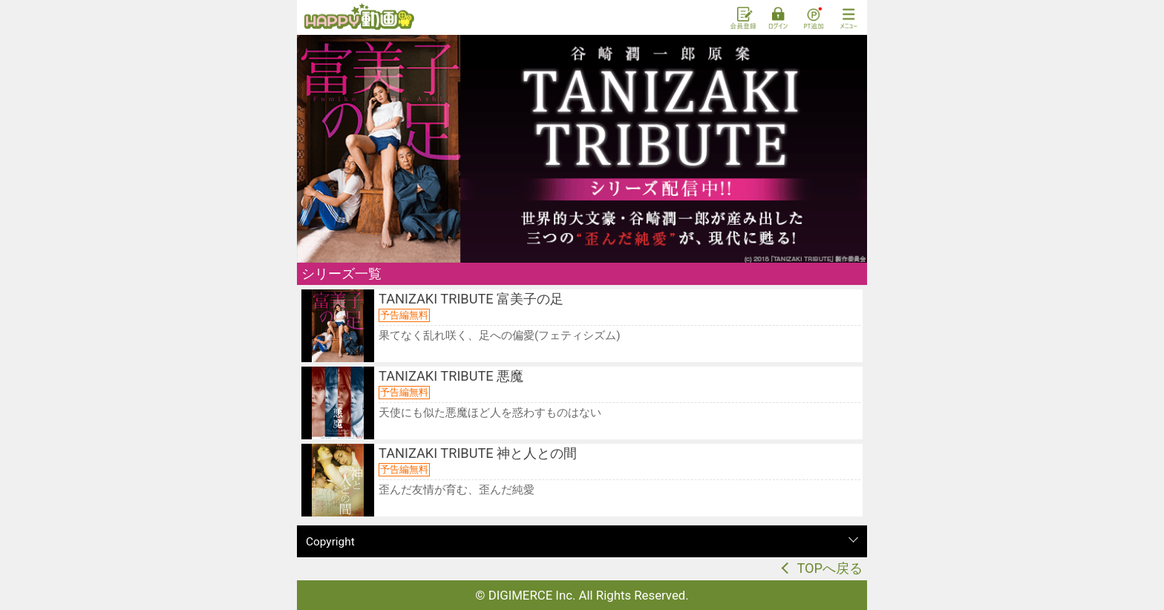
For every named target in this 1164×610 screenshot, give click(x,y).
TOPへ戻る (830, 568)
